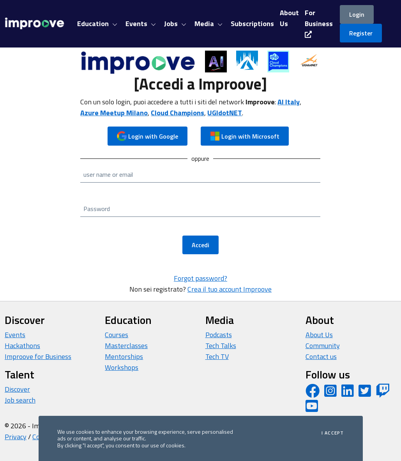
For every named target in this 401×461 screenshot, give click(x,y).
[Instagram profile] (330, 393)
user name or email (108, 174)
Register (361, 33)
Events (15, 334)
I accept (333, 433)
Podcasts (218, 334)
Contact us (321, 356)
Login (356, 14)
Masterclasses (126, 345)
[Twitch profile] (383, 393)
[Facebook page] (313, 393)
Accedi (200, 245)
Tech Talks (220, 345)
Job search (20, 400)
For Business (319, 22)
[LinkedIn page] (347, 393)
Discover (17, 389)
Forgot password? (200, 278)
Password (96, 208)
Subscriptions (252, 23)
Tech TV (217, 356)
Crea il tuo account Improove (229, 289)
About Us (319, 334)
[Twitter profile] (365, 393)
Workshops (121, 367)
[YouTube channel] (312, 408)
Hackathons (22, 345)
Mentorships (124, 356)
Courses (116, 334)
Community (323, 345)
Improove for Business (38, 356)
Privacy (15, 436)
